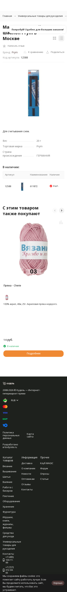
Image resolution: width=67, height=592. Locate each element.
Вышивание (9, 471)
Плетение (8, 496)
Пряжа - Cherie (12, 285)
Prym (15, 52)
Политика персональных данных (11, 435)
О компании (28, 468)
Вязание (7, 466)
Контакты (27, 489)
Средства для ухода (8, 534)
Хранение (8, 506)
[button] (55, 210)
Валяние (7, 482)
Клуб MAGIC (46, 463)
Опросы (44, 473)
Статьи (44, 478)
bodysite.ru (11, 447)
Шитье (7, 476)
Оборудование (11, 501)
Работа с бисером (8, 489)
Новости (26, 473)
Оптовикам (27, 478)
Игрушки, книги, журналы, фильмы (8, 522)
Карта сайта (30, 435)
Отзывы (26, 484)
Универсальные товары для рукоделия (40, 16)
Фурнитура (9, 511)
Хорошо (58, 582)
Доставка (26, 463)
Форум (44, 468)
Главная (7, 16)
